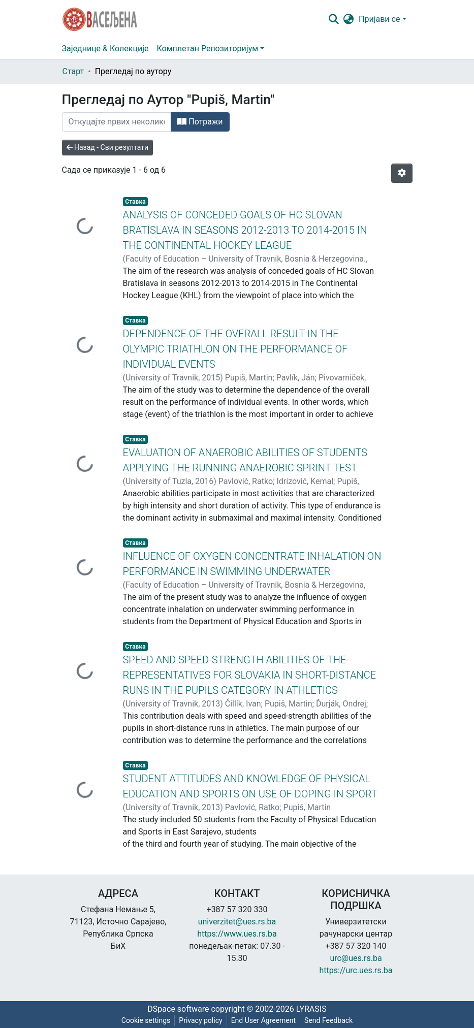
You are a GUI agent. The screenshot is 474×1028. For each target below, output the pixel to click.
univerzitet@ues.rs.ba (237, 921)
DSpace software (178, 1009)
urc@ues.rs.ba (356, 958)
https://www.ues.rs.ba (237, 934)
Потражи (200, 121)
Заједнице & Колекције (105, 48)
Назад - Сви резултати (108, 147)
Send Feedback (328, 1020)
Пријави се (379, 19)
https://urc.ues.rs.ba (356, 970)
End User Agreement (263, 1020)
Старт (73, 71)
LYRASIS (311, 1009)
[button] (348, 19)
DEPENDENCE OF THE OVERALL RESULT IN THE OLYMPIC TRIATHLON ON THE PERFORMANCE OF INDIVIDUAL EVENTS (235, 349)
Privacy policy (200, 1020)
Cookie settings (146, 1020)
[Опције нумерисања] (402, 173)
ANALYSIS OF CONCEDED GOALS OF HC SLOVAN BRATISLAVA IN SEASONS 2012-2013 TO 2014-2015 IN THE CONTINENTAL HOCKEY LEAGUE (245, 230)
